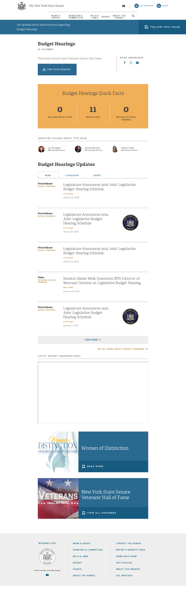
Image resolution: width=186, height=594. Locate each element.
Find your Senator (59, 78)
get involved (147, 7)
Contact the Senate (128, 552)
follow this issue (165, 30)
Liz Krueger (54, 156)
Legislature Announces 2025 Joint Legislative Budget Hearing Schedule (99, 259)
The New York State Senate (46, 7)
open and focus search (165, 19)
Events (116, 19)
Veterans (42, 288)
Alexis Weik (127, 156)
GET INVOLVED (124, 584)
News (48, 184)
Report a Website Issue (130, 558)
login (165, 7)
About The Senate (143, 19)
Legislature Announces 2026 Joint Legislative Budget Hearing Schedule (99, 195)
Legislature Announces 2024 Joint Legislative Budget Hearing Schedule (85, 227)
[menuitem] (25, 19)
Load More (91, 348)
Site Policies (124, 571)
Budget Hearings (46, 194)
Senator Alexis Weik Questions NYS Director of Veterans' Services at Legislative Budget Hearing (102, 288)
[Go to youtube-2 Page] (47, 583)
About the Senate (84, 584)
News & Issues (25, 19)
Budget (77, 571)
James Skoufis (92, 156)
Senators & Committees (60, 19)
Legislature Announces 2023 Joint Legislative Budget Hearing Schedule (85, 320)
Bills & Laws (93, 19)
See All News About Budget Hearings (121, 357)
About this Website (128, 577)
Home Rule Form (126, 565)
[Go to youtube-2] (123, 7)
